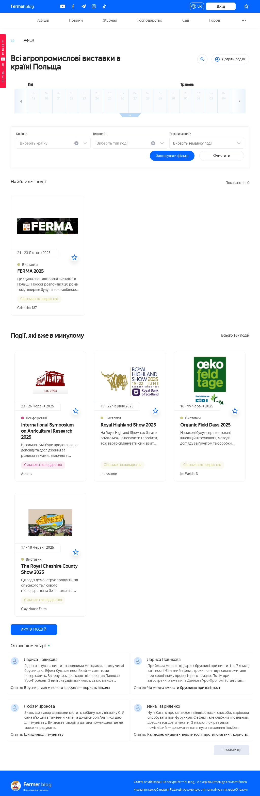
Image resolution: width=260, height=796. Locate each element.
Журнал (110, 20)
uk (197, 7)
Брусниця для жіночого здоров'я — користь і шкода (67, 688)
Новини (76, 20)
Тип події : (99, 134)
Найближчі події (28, 181)
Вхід (221, 6)
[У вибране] (74, 257)
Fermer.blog (17, 20)
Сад (185, 20)
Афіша (43, 20)
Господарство (149, 20)
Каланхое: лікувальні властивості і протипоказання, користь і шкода (197, 735)
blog (22, 6)
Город (214, 20)
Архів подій (34, 629)
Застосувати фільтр (172, 156)
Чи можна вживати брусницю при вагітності (184, 688)
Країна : (21, 134)
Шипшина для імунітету (43, 735)
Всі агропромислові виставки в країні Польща (65, 63)
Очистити (221, 155)
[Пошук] (202, 59)
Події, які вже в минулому (47, 335)
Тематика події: (180, 134)
